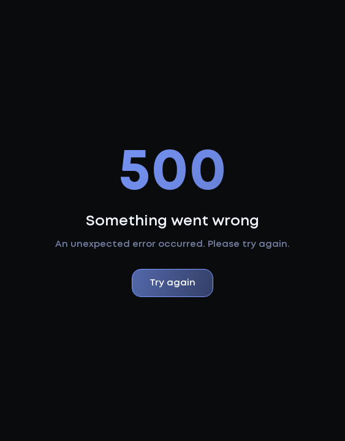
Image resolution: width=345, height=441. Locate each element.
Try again (172, 283)
